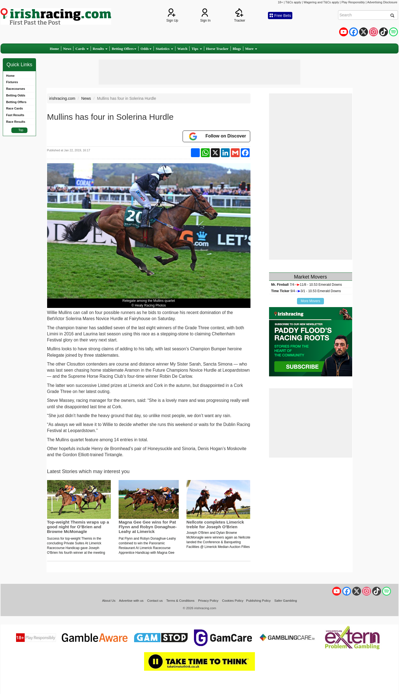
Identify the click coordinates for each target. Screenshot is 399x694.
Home (54, 49)
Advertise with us (131, 600)
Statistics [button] (164, 49)
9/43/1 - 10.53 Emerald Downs (306, 291)
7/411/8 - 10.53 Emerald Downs (306, 285)
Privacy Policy (208, 600)
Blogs (237, 49)
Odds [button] (146, 49)
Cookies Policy (232, 600)
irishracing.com (62, 98)
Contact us (155, 600)
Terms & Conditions (180, 600)
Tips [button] (196, 49)
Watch (182, 49)
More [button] (251, 49)
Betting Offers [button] (124, 49)
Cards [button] (81, 49)
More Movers (310, 301)
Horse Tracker (217, 49)
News (67, 49)
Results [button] (100, 49)
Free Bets (280, 15)
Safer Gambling (285, 600)
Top (20, 130)
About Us (108, 600)
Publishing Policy (258, 600)
